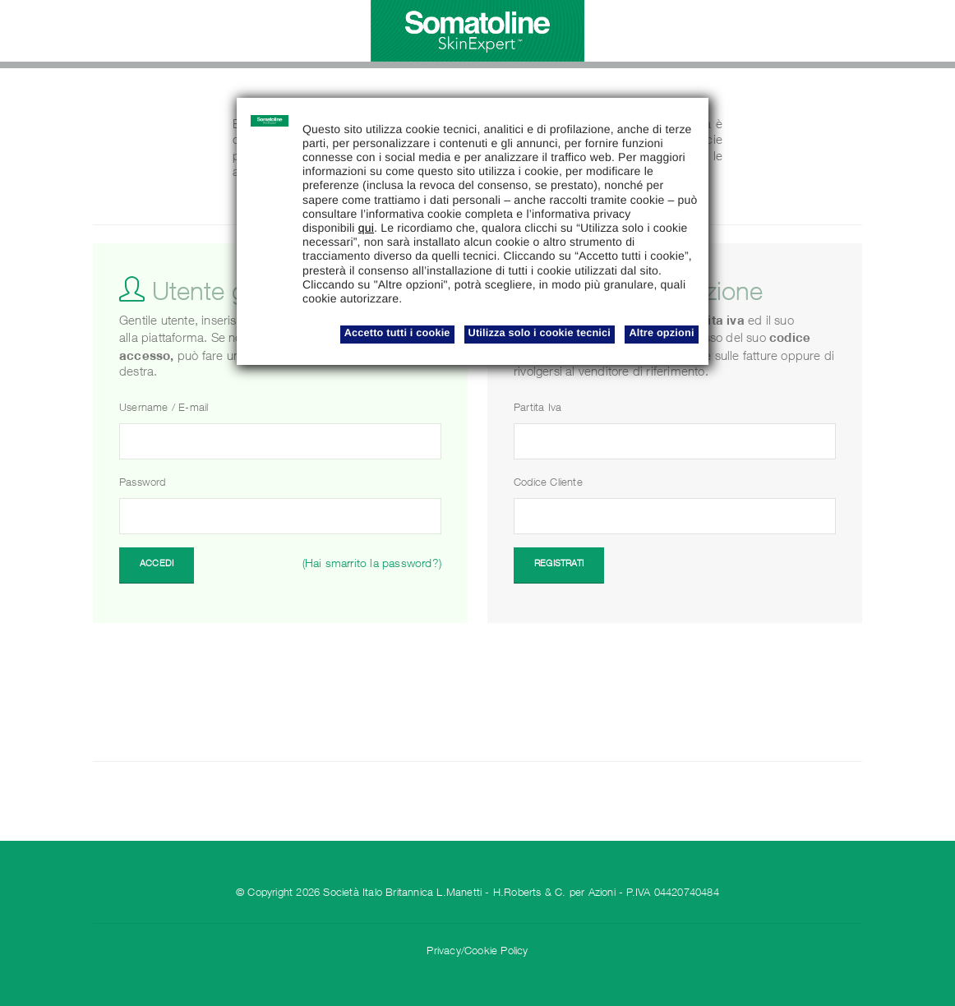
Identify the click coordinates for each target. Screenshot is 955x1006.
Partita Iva (537, 409)
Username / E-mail (163, 409)
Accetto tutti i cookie (397, 333)
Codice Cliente (548, 483)
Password (142, 483)
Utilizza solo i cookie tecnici (539, 333)
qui (366, 227)
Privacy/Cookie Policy (477, 952)
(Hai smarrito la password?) (371, 564)
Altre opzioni (661, 333)
